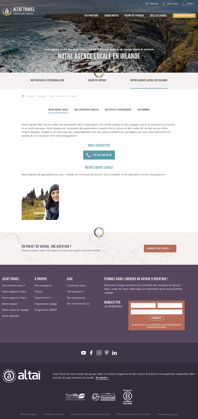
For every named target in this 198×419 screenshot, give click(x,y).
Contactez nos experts (158, 248)
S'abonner (156, 318)
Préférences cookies (167, 414)
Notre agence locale (58, 109)
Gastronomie (144, 109)
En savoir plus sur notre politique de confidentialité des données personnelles (156, 325)
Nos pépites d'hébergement (118, 109)
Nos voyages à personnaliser (47, 80)
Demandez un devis (184, 15)
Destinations (91, 15)
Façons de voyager (134, 15)
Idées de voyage (158, 15)
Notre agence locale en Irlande (149, 80)
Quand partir (111, 15)
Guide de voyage (97, 80)
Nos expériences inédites (87, 109)
